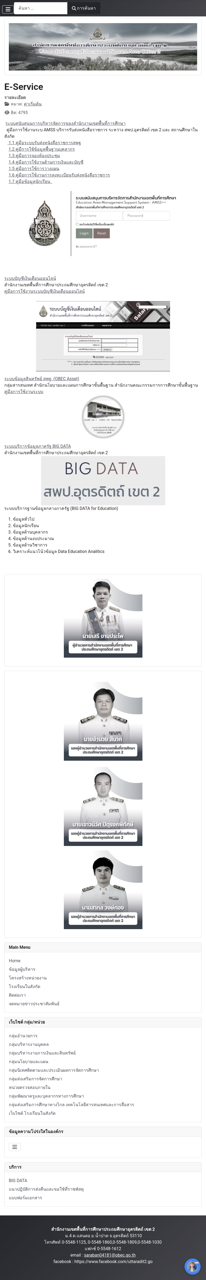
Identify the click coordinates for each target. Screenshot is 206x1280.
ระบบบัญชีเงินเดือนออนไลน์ (30, 278)
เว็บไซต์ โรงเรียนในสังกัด (32, 1113)
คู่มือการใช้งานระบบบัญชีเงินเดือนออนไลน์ (44, 291)
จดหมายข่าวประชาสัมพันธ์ (34, 1003)
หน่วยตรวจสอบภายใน (29, 1087)
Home (14, 960)
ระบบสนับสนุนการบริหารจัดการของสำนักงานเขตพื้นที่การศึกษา (65, 123)
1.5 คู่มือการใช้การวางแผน (34, 168)
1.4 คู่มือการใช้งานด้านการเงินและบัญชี (46, 162)
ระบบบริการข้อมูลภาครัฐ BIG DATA (37, 446)
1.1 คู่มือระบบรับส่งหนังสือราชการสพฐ (44, 142)
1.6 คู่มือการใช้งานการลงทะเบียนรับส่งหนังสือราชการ (59, 175)
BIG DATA (18, 1180)
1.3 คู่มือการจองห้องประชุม (34, 155)
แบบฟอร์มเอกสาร (25, 1197)
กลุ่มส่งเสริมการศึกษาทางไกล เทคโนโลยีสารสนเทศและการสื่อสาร (71, 1104)
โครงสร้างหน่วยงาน (28, 978)
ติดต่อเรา (17, 995)
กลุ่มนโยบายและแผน (28, 1061)
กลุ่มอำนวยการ (23, 1035)
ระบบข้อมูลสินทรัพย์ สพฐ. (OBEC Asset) (41, 378)
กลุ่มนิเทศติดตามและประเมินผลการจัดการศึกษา (54, 1070)
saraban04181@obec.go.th (109, 1255)
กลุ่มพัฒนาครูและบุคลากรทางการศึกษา (46, 1096)
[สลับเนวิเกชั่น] (8, 9)
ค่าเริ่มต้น (33, 104)
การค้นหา (84, 8)
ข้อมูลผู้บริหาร (22, 969)
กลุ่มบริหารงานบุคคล (29, 1044)
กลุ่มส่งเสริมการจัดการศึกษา (35, 1078)
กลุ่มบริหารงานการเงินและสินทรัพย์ (42, 1053)
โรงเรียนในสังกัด (24, 986)
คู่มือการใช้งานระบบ (23, 391)
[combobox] (41, 8)
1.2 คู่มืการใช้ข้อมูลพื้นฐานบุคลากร (42, 149)
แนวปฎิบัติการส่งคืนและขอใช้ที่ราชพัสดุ (46, 1189)
